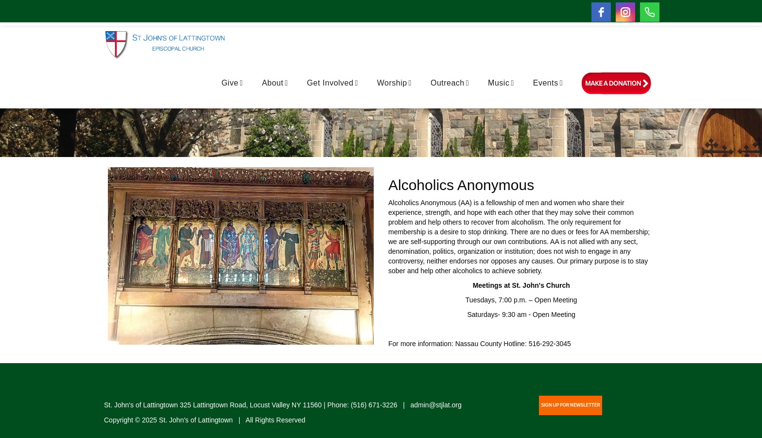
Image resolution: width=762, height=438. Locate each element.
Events (548, 83)
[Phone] (649, 12)
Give (232, 83)
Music (501, 83)
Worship (394, 83)
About (275, 83)
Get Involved (332, 83)
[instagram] (625, 12)
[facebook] (601, 12)
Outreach (450, 83)
